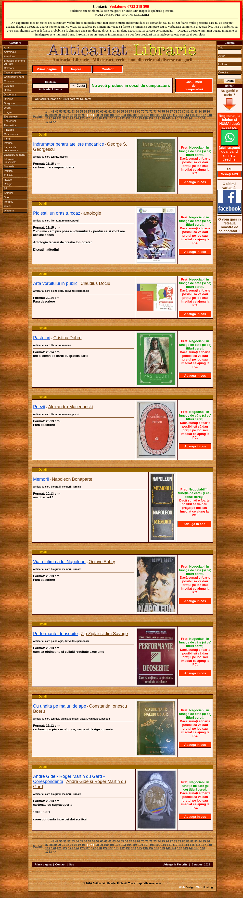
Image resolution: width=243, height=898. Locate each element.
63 (114, 111)
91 (63, 115)
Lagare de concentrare (11, 149)
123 (70, 118)
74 (159, 111)
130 (110, 118)
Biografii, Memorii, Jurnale (15, 62)
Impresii (77, 69)
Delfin (7, 90)
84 (200, 111)
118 (209, 115)
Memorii (41, 479)
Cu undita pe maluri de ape (59, 706)
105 (134, 115)
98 (97, 115)
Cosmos (9, 81)
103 (123, 115)
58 (93, 111)
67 (130, 111)
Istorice (8, 142)
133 (128, 118)
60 (101, 111)
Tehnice (8, 201)
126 (87, 118)
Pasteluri (41, 337)
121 (59, 118)
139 (162, 118)
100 (106, 115)
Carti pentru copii (14, 76)
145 (196, 118)
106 (140, 115)
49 (56, 111)
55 (81, 111)
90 (59, 115)
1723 (48, 122)
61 (105, 111)
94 (75, 115)
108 (152, 115)
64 (118, 111)
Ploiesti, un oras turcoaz (56, 213)
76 (167, 111)
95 (79, 115)
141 (173, 118)
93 (71, 115)
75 (163, 111)
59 (97, 111)
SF (5, 188)
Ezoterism (10, 120)
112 (175, 115)
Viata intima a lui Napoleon (59, 561)
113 (180, 115)
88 (50, 115)
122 (65, 118)
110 (163, 115)
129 (104, 118)
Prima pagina (43, 864)
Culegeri (9, 85)
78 (175, 111)
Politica (8, 170)
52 (69, 111)
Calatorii (9, 68)
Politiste (8, 175)
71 (146, 111)
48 (52, 111)
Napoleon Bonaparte (72, 479)
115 (192, 115)
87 (47, 115)
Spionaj (8, 192)
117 (203, 115)
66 (126, 111)
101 (112, 115)
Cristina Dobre (67, 337)
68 (134, 111)
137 (150, 118)
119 (47, 118)
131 (116, 118)
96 (83, 115)
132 (122, 118)
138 (156, 118)
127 (93, 118)
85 (204, 111)
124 (76, 118)
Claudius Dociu (95, 283)
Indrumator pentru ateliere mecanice (68, 144)
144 (191, 118)
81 (187, 111)
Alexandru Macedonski (70, 406)
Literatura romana (14, 154)
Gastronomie (11, 134)
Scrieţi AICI (229, 174)
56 (85, 111)
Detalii (43, 134)
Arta (6, 47)
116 (197, 115)
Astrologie (10, 51)
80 (183, 111)
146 (202, 118)
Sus (71, 864)
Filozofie (9, 129)
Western (9, 210)
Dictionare (10, 94)
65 (122, 111)
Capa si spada (12, 72)
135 (139, 118)
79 (179, 111)
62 (110, 111)
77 (171, 111)
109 (157, 115)
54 (77, 111)
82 (191, 111)
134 (133, 118)
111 (169, 115)
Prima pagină (47, 69)
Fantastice (10, 125)
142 (179, 118)
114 (186, 115)
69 (138, 111)
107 (146, 115)
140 (168, 118)
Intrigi (7, 138)
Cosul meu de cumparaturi (193, 85)
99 (101, 115)
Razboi (8, 179)
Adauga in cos (195, 182)
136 (145, 118)
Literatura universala (10, 160)
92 (67, 115)
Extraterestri (11, 116)
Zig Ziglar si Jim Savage (104, 633)
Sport (7, 197)
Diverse (8, 98)
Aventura (9, 56)
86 (208, 111)
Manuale (9, 166)
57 (89, 111)
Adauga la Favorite (175, 864)
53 (73, 111)
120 (53, 118)
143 (185, 118)
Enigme (8, 112)
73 (155, 111)
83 (196, 111)
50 (60, 111)
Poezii (39, 406)
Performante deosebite (55, 633)
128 (99, 118)
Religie (8, 184)
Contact (108, 69)
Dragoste (9, 103)
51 (64, 111)
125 (82, 118)
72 (151, 111)
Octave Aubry (102, 561)
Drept (7, 107)
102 (117, 115)
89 (55, 115)
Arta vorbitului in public (55, 283)
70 (142, 111)
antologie (92, 213)
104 (129, 115)
